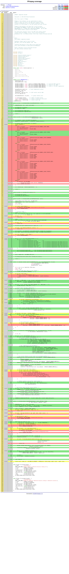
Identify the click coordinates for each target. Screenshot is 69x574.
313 (2, 405)
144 (2, 193)
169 (2, 224)
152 (2, 203)
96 (2, 133)
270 (2, 351)
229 (2, 299)
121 (2, 164)
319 (2, 412)
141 (2, 189)
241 (2, 314)
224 (2, 293)
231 (2, 302)
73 (2, 104)
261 (2, 339)
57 (2, 84)
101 (2, 139)
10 (2, 25)
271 (2, 352)
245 (2, 319)
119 (2, 161)
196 (2, 258)
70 (2, 100)
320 (2, 413)
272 (2, 353)
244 (2, 318)
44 (2, 67)
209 (2, 274)
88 (2, 123)
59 (2, 86)
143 (2, 192)
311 (2, 402)
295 (2, 382)
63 (2, 91)
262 (2, 341)
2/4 (6, 269)
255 (2, 332)
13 (2, 29)
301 (2, 390)
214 (2, 280)
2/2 (6, 274)
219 (2, 287)
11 (2, 26)
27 (2, 46)
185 (2, 244)
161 (2, 214)
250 (2, 326)
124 (2, 168)
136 (2, 183)
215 (2, 282)
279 (2, 362)
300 (2, 388)
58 (2, 85)
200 (2, 263)
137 (2, 184)
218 (2, 285)
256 (2, 333)
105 (2, 144)
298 (2, 386)
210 (2, 275)
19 (2, 36)
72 (2, 103)
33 (2, 54)
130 (2, 175)
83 (2, 116)
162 (2, 215)
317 (2, 410)
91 (2, 126)
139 (2, 186)
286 (2, 371)
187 (2, 247)
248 (2, 323)
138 (2, 185)
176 (2, 233)
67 (2, 96)
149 (2, 199)
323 (2, 417)
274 (2, 356)
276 (2, 358)
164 (2, 218)
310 (2, 401)
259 (2, 337)
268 (2, 348)
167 (2, 222)
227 (2, 297)
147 (2, 197)
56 (2, 82)
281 (2, 364)
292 (2, 378)
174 (2, 230)
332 (2, 428)
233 (2, 304)
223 (2, 292)
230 (2, 301)
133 (2, 179)
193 (2, 254)
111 (2, 151)
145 (2, 194)
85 (2, 119)
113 (2, 154)
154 (2, 205)
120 (2, 163)
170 (2, 225)
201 (2, 264)
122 (2, 165)
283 (2, 367)
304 (2, 393)
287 (2, 372)
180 (2, 238)
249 (2, 324)
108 (2, 148)
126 (2, 170)
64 (2, 92)
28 (2, 47)
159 (2, 212)
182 (2, 240)
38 (2, 60)
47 (2, 71)
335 (2, 432)
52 (2, 77)
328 (2, 423)
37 (2, 59)
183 (2, 242)
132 (2, 178)
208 (2, 273)
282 (2, 366)
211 (2, 277)
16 (2, 32)
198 (2, 260)
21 (2, 39)
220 (2, 288)
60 (2, 87)
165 (2, 219)
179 (2, 237)
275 (2, 357)
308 (2, 398)
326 (2, 421)
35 (2, 56)
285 (2, 369)
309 (2, 400)
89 (2, 124)
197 (2, 259)
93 (2, 129)
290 (2, 376)
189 (2, 249)
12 (2, 27)
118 (2, 160)
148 (2, 198)
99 (2, 136)
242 (2, 316)
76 (2, 108)
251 (2, 327)
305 (2, 395)
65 (2, 94)
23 (2, 41)
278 (2, 361)
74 (2, 105)
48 (2, 72)
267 (2, 347)
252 (2, 328)
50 (2, 75)
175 (2, 232)
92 (2, 128)
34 (2, 55)
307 (2, 397)
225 (2, 294)
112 (2, 153)
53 (2, 79)
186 (2, 245)
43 (2, 66)
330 (2, 426)
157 (2, 209)
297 (2, 385)
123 (2, 166)
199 (2, 262)
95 (2, 131)
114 (2, 155)
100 (2, 138)
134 (2, 180)
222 (2, 291)
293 (2, 379)
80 (2, 113)
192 (2, 253)
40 (2, 62)
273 (2, 354)
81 (2, 114)
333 (2, 430)
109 (2, 149)
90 (2, 125)
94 (2, 130)
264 (2, 343)
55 (2, 81)
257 (2, 334)
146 (2, 195)
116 (2, 158)
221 (2, 289)
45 (2, 69)
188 (2, 248)
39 (2, 61)
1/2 (6, 237)
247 (2, 322)
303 (2, 392)
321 (2, 415)
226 (2, 296)
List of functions (5, 11)
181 (2, 239)
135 (2, 181)
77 (2, 109)
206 (2, 270)
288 (2, 373)
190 (2, 250)
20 (2, 37)
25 (2, 44)
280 (2, 363)
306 (2, 396)
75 (2, 106)
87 (2, 121)
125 (2, 169)
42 (2, 65)
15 (2, 31)
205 (2, 269)
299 (2, 387)
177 (2, 234)
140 (2, 188)
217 (2, 284)
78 (2, 110)
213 (2, 279)
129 (2, 174)
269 (2, 349)
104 (2, 143)
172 (2, 228)
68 (2, 98)
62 (2, 90)
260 (2, 338)
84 (2, 118)
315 (2, 407)
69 (2, 99)
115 (2, 156)
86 (2, 120)
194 (2, 255)
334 (2, 431)
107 (2, 146)
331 (2, 427)
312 (2, 403)
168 (2, 223)
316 (2, 408)
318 (2, 411)
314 (2, 406)
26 (2, 45)
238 (2, 311)
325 (2, 420)
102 (2, 140)
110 (2, 150)
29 (2, 49)
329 (2, 425)
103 (2, 141)
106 (2, 145)
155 (2, 207)
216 (2, 283)
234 (2, 306)
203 (2, 267)
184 (2, 243)
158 (2, 210)
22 (2, 40)
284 (2, 368)
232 (2, 303)
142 (2, 190)
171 (2, 227)
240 (2, 313)
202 (2, 265)
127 (2, 171)
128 (2, 173)
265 (2, 344)
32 (2, 52)
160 (2, 213)
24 (2, 42)
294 (2, 381)
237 (2, 309)
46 (2, 70)
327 (2, 422)
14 (2, 30)
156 (2, 208)
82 (2, 115)
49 (2, 74)
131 (2, 176)
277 (2, 359)
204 (2, 268)
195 (2, 257)
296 (2, 383)
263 (2, 342)
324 (2, 418)
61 (2, 89)
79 (2, 111)
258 (2, 336)
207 (2, 272)
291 (2, 377)
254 (2, 331)
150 (2, 200)
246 (2, 321)
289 (2, 374)
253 (2, 329)
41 (2, 64)
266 (2, 346)
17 (2, 34)
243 (2, 317)
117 (2, 159)
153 (2, 204)
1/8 (6, 144)
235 (2, 307)
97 (2, 134)
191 (2, 252)
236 (2, 308)
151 (2, 202)
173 (2, 229)
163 (2, 217)
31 (2, 51)
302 (2, 391)
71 (2, 101)
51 (2, 76)
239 (2, 312)
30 (2, 50)
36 (2, 57)
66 (2, 95)
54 (2, 80)
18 (2, 35)
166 (2, 220)
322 (2, 416)
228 (2, 298)
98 (2, 135)
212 (2, 278)
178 (2, 235)
